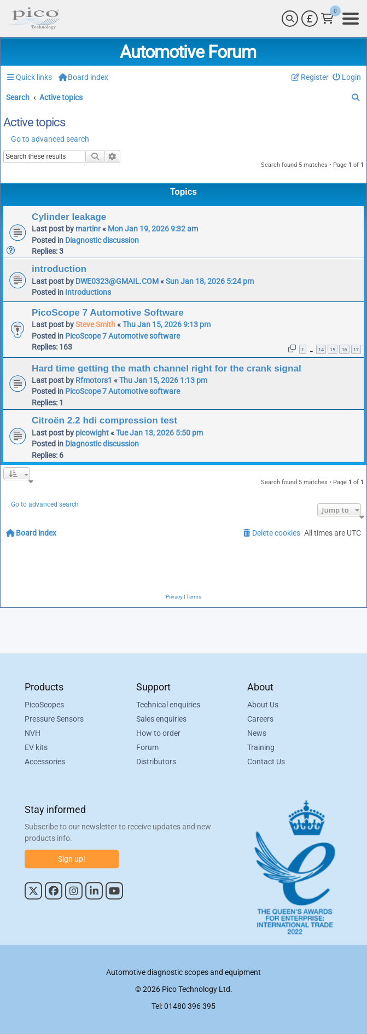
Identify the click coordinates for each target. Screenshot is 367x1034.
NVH (32, 733)
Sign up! (71, 859)
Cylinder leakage (69, 216)
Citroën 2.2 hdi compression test (104, 420)
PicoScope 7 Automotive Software (108, 312)
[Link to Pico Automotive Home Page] (34, 18)
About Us (262, 704)
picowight (92, 432)
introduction (59, 268)
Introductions (88, 292)
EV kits (36, 747)
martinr (88, 228)
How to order (158, 733)
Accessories (45, 761)
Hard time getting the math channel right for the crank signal (166, 368)
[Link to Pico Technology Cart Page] (327, 18)
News (256, 733)
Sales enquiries (161, 718)
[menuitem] (347, 77)
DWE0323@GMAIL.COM (117, 281)
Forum (147, 747)
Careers (260, 718)
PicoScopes (44, 704)
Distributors (156, 761)
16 (344, 349)
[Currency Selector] (309, 18)
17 (356, 349)
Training (261, 747)
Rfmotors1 (93, 380)
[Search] (290, 18)
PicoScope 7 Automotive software (122, 336)
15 (332, 349)
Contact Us (266, 761)
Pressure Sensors (54, 718)
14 (321, 349)
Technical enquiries (168, 704)
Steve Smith (95, 324)
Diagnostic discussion (102, 240)
